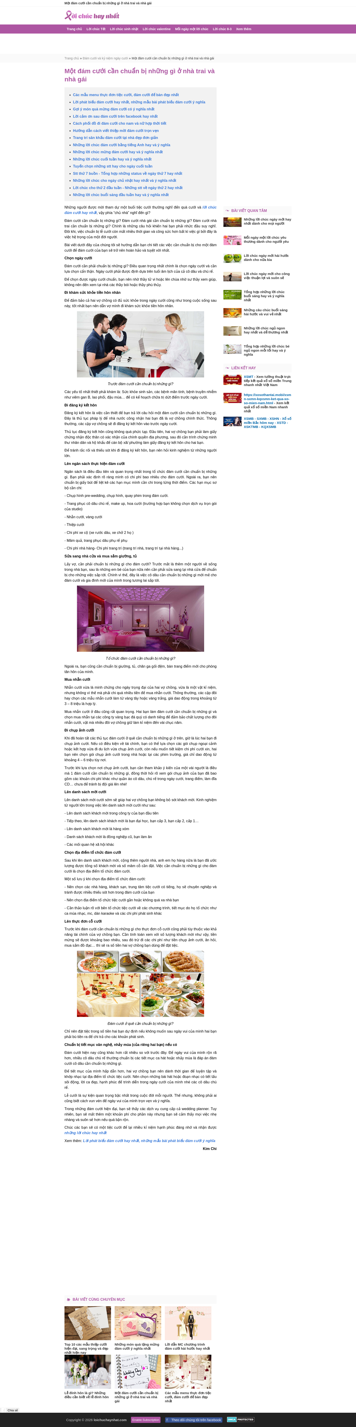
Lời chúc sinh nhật (124, 29)
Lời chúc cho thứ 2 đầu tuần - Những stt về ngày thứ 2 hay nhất (128, 188)
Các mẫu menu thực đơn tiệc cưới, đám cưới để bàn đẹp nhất (126, 95)
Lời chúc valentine (157, 29)
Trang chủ (74, 29)
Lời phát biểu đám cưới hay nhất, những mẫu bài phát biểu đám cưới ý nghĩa (139, 102)
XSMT (248, 377)
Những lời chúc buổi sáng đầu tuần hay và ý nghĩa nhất (121, 195)
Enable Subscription (145, 1420)
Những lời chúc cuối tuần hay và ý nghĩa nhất (112, 159)
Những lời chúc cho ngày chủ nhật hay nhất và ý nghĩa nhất (124, 180)
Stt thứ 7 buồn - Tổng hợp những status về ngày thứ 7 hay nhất (127, 173)
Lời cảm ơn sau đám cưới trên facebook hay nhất (115, 116)
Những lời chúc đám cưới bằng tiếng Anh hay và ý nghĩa (121, 145)
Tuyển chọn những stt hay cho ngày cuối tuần (113, 166)
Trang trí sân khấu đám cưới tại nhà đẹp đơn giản (115, 138)
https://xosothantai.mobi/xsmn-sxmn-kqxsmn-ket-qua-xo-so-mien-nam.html (267, 399)
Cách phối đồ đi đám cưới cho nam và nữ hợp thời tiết (119, 123)
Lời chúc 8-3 (222, 29)
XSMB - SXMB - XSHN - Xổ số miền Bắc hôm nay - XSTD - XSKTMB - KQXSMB (267, 423)
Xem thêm (243, 29)
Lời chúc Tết (96, 29)
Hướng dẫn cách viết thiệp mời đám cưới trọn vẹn (116, 131)
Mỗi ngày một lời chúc (191, 29)
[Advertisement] (178, 44)
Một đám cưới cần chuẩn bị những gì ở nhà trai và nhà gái (173, 58)
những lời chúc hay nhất (85, 1133)
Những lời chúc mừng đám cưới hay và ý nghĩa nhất (118, 152)
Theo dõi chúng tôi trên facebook (196, 1420)
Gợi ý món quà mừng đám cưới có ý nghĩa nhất (114, 109)
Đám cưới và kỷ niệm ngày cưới (105, 58)
